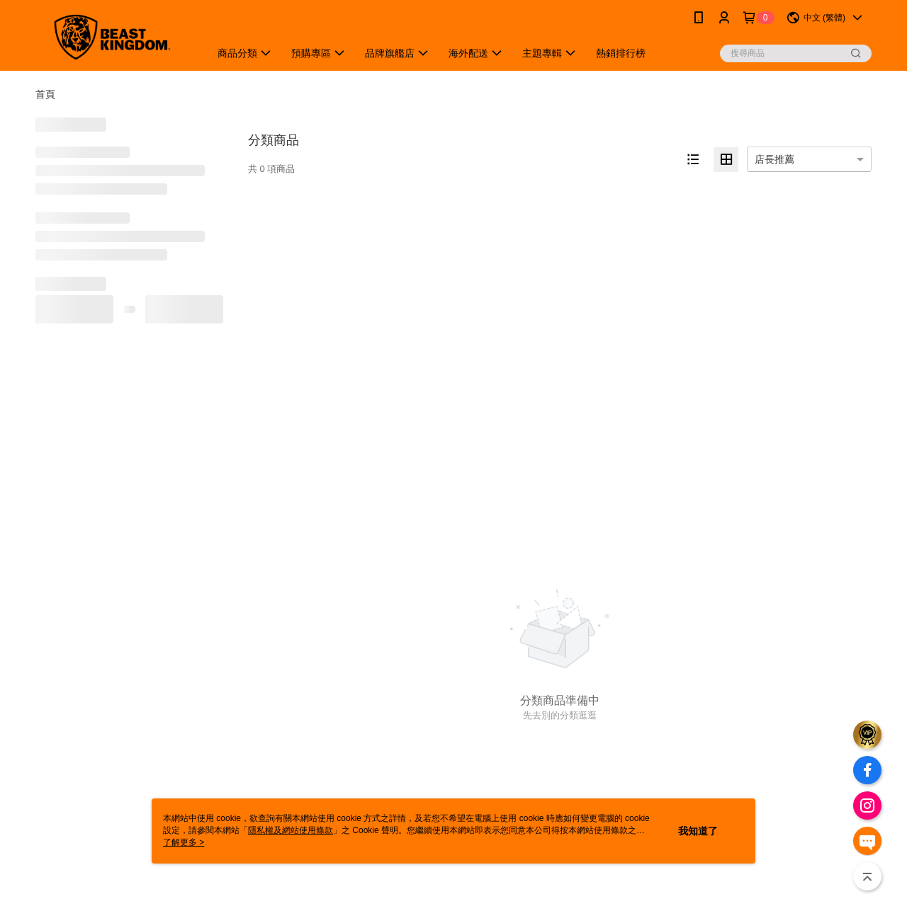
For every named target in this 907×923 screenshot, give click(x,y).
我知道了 (698, 831)
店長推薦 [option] (774, 159)
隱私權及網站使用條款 (290, 830)
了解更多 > (183, 842)
